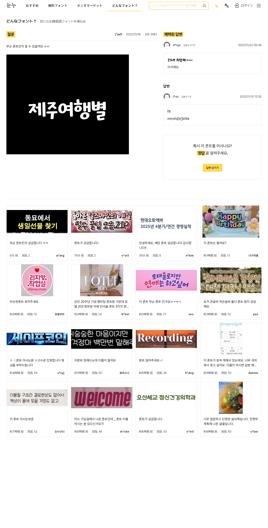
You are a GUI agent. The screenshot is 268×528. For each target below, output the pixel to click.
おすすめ (32, 6)
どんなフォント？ (125, 6)
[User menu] (227, 5)
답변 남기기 (212, 167)
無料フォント (57, 6)
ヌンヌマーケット (90, 6)
